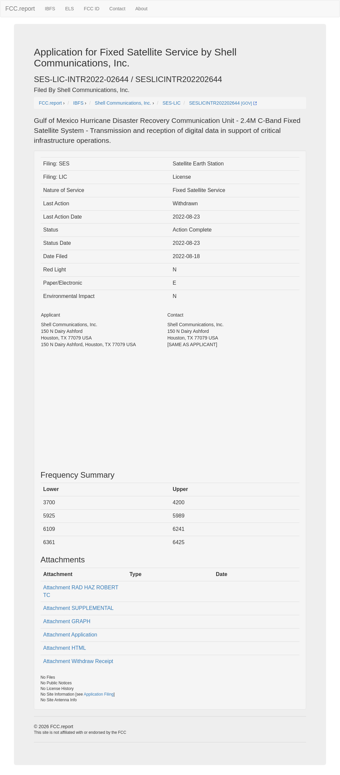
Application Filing (99, 694)
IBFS (50, 8)
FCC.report (20, 8)
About (141, 8)
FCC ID (92, 8)
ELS (69, 8)
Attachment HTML (64, 648)
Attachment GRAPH (66, 621)
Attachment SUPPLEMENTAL (78, 608)
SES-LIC (171, 103)
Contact (117, 8)
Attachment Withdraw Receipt (78, 661)
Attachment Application (70, 634)
